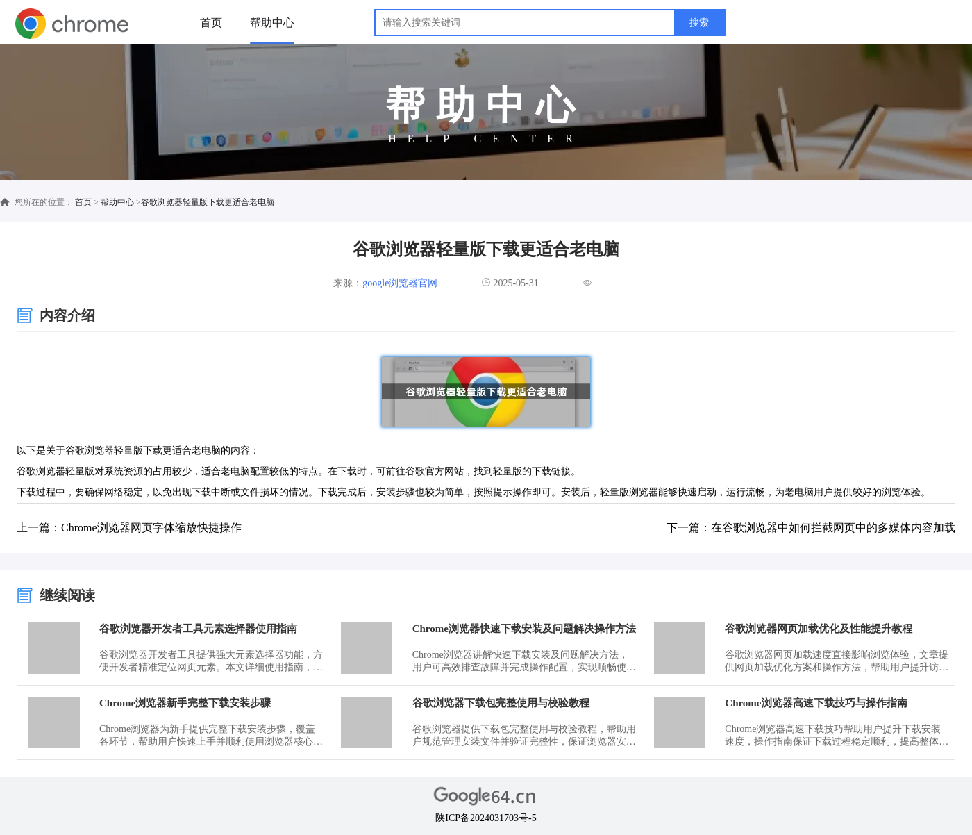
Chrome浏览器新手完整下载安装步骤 (185, 703)
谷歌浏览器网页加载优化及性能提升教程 (818, 628)
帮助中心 (272, 22)
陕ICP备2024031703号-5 (485, 818)
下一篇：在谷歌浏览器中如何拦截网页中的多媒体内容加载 (811, 528)
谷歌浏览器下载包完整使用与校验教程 (500, 703)
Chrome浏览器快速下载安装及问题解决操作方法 (524, 628)
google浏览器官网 (399, 283)
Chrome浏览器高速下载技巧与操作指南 (816, 703)
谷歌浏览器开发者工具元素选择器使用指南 (198, 628)
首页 (211, 22)
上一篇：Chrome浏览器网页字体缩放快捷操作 (129, 528)
